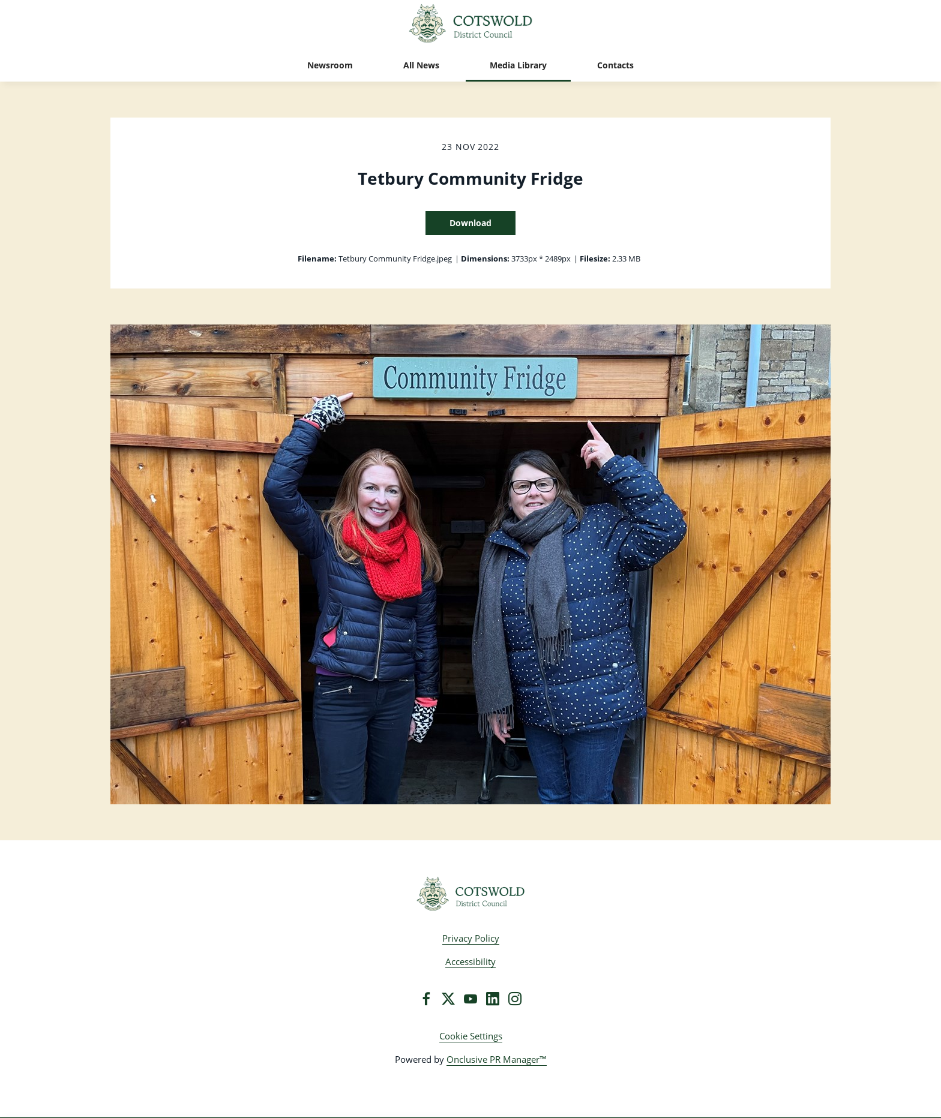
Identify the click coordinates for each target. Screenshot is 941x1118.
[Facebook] (426, 998)
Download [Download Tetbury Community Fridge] (470, 223)
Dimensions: (485, 258)
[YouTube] (470, 998)
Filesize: (595, 258)
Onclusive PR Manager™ (496, 1059)
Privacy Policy (470, 938)
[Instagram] (515, 998)
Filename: (317, 258)
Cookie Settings (470, 1036)
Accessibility (470, 961)
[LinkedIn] (492, 998)
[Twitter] (448, 998)
